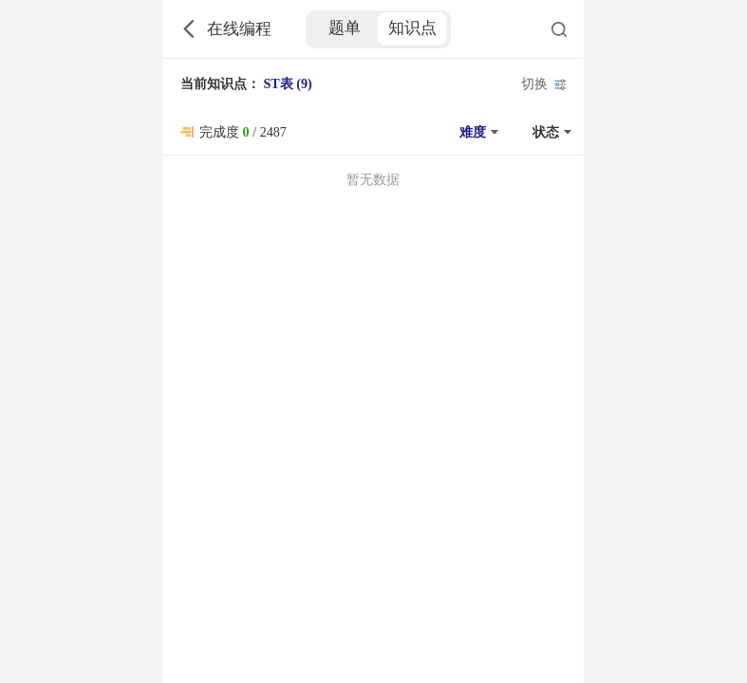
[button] (476, 131)
